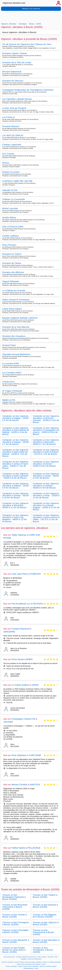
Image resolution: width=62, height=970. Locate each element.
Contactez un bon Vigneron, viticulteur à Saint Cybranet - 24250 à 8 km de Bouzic (15, 476)
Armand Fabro (9, 345)
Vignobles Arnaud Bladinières (16, 354)
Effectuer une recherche (31, 9)
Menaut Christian (19, 784)
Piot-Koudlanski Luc (20, 604)
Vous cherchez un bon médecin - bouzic (34, 964)
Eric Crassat (8, 154)
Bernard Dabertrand (11, 71)
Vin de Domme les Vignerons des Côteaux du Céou (26, 44)
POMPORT (35, 574)
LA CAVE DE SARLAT (12, 135)
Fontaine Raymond (20, 629)
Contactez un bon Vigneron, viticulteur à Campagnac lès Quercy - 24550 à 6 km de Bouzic (46, 431)
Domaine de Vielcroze (12, 81)
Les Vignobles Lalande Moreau (17, 99)
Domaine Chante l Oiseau (14, 53)
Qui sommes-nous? (9, 957)
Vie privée (50, 957)
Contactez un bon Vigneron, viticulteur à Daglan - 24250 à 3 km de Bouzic (15, 418)
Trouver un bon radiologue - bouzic (33, 966)
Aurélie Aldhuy (9, 217)
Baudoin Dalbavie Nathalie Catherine (20, 318)
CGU (56, 957)
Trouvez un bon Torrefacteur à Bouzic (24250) (43, 950)
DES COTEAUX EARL (13, 227)
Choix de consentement (34, 959)
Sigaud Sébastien (10, 281)
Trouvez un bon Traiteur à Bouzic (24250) (45, 896)
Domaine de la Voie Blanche (15, 327)
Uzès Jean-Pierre (19, 574)
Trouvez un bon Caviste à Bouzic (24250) (14, 915)
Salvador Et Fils (9, 190)
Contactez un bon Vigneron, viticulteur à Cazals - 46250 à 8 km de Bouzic (46, 476)
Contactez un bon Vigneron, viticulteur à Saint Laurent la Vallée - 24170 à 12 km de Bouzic (46, 518)
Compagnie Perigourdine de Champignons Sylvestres (27, 90)
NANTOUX (35, 784)
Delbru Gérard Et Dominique (15, 299)
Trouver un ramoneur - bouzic (10, 962)
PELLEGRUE (34, 848)
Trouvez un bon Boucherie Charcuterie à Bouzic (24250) (15, 907)
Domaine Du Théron (12, 254)
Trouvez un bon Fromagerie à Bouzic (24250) (15, 923)
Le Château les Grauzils (13, 290)
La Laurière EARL (10, 363)
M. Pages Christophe (12, 391)
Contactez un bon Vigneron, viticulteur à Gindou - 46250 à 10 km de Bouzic (15, 495)
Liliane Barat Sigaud (12, 309)
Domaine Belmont (10, 126)
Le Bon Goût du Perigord (14, 108)
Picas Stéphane (18, 755)
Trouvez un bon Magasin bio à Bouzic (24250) (44, 915)
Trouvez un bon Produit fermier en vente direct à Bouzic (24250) (14, 950)
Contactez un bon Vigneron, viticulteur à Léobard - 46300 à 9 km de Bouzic (46, 485)
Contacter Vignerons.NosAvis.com (26, 957)
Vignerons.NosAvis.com (14, 3)
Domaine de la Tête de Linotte (16, 62)
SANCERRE (9, 632)
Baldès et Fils (8, 400)
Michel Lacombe (10, 208)
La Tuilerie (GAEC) (20, 685)
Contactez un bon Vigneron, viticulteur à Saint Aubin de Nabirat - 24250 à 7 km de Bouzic (15, 453)
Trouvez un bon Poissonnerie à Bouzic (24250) (43, 932)
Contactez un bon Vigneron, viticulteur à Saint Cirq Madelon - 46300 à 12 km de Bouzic (15, 518)
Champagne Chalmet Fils (23, 719)
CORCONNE (35, 755)
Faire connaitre (42, 957)
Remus (5, 163)
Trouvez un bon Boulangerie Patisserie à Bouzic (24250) (14, 897)
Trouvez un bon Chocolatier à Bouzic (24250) (15, 931)
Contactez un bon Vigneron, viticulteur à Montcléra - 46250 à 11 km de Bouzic (15, 505)
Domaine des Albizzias (13, 272)
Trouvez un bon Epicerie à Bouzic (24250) (45, 906)
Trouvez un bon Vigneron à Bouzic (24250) (46, 923)
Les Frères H (8, 117)
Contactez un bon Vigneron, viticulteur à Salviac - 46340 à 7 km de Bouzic (15, 442)
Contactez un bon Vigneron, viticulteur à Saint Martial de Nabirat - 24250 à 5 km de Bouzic (15, 431)
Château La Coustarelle (13, 199)
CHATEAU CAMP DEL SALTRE (17, 181)
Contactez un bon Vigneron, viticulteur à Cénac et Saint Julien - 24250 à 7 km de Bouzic (15, 465)
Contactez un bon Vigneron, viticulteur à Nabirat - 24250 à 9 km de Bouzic (15, 485)
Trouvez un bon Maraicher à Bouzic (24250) (15, 941)
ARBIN (29, 659)
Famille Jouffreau (10, 236)
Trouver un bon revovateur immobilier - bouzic (33, 962)
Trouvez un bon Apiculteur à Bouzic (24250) (46, 941)
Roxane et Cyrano (11, 172)
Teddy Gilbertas (18, 535)
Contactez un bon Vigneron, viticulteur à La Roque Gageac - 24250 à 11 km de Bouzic (46, 506)
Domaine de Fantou (11, 263)
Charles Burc (8, 382)
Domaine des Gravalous (13, 336)
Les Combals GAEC (11, 372)
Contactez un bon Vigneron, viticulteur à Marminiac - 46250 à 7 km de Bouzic (46, 442)
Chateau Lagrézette (11, 144)
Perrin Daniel (17, 659)
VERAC (35, 685)
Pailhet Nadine (18, 848)
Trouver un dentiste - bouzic (14, 966)
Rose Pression (9, 245)
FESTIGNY (38, 604)
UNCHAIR (8, 722)
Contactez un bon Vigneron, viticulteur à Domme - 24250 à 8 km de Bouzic (46, 464)
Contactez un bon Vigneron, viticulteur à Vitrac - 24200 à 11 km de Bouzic (46, 495)
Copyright (24, 959)
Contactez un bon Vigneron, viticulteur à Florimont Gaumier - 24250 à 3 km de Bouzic (46, 419)
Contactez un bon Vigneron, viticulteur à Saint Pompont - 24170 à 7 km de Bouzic (46, 452)
